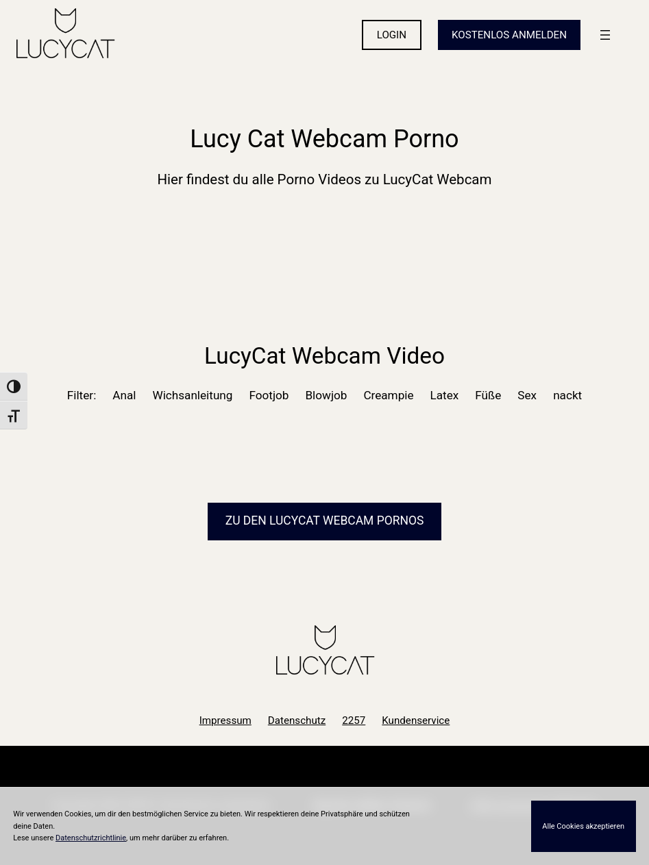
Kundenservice (416, 720)
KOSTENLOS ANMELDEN (509, 35)
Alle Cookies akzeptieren (583, 826)
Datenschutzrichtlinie (91, 837)
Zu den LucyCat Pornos (324, 520)
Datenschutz (297, 720)
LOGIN (391, 35)
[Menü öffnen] (605, 35)
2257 (353, 720)
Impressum (225, 720)
